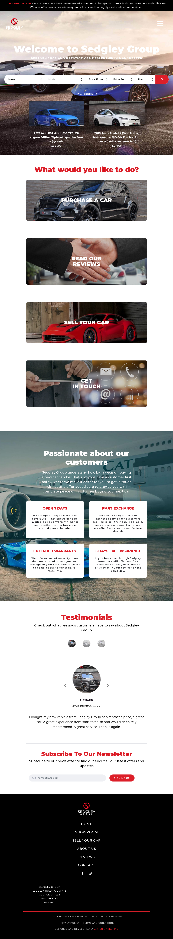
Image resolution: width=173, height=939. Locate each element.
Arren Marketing (106, 929)
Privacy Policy (69, 923)
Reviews (86, 857)
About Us (86, 849)
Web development (87, 932)
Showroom (86, 832)
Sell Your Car (86, 840)
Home (86, 824)
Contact (86, 865)
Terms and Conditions (98, 923)
